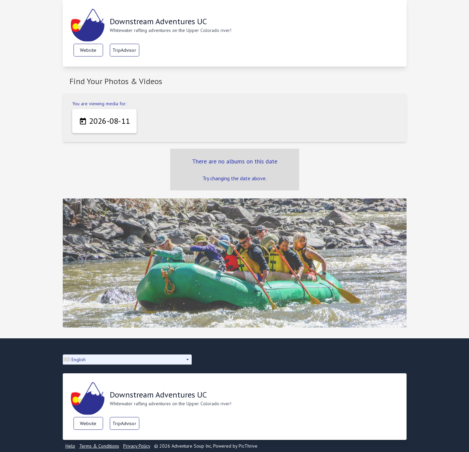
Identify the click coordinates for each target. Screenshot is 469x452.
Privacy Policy (136, 446)
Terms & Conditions (99, 446)
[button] (127, 359)
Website (88, 50)
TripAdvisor (124, 50)
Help (70, 446)
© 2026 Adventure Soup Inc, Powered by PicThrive (205, 446)
